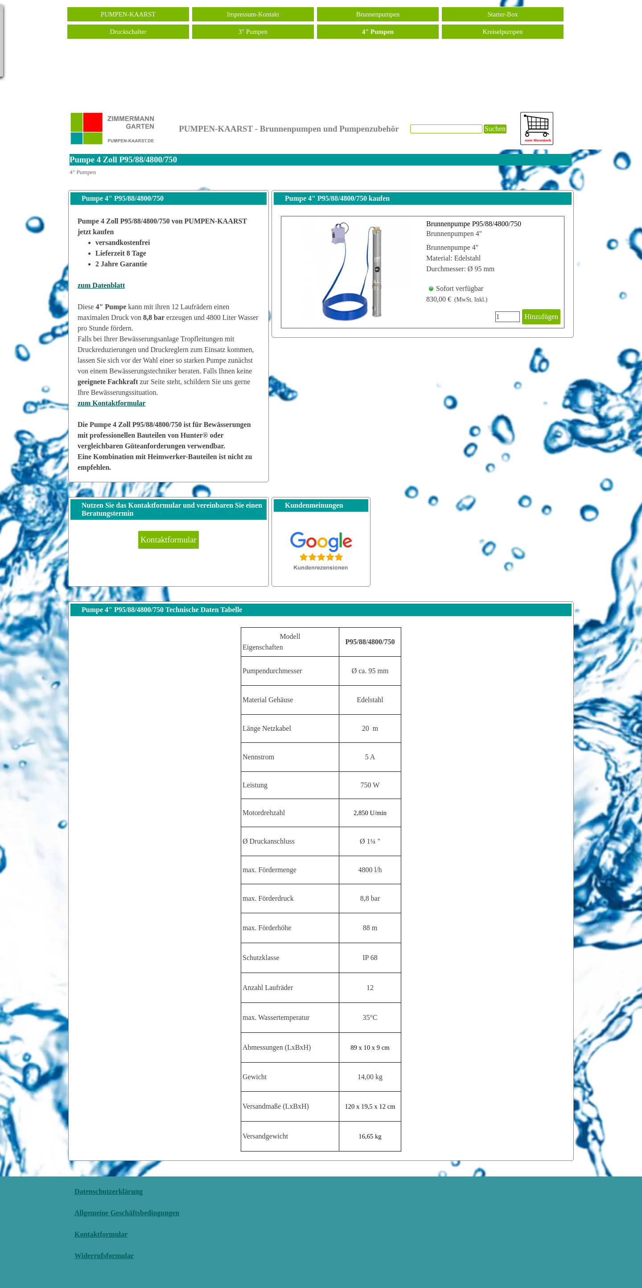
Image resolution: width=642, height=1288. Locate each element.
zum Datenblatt (101, 285)
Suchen (495, 129)
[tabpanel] (168, 344)
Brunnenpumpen (378, 14)
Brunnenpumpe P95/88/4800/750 (473, 224)
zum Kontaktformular (111, 403)
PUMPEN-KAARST (128, 14)
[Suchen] (446, 128)
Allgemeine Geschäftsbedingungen (126, 1213)
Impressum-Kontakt (253, 14)
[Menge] (507, 316)
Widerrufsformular (104, 1255)
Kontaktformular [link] (168, 539)
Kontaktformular (101, 1234)
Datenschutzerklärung (108, 1191)
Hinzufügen (541, 316)
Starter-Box (502, 14)
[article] (422, 272)
